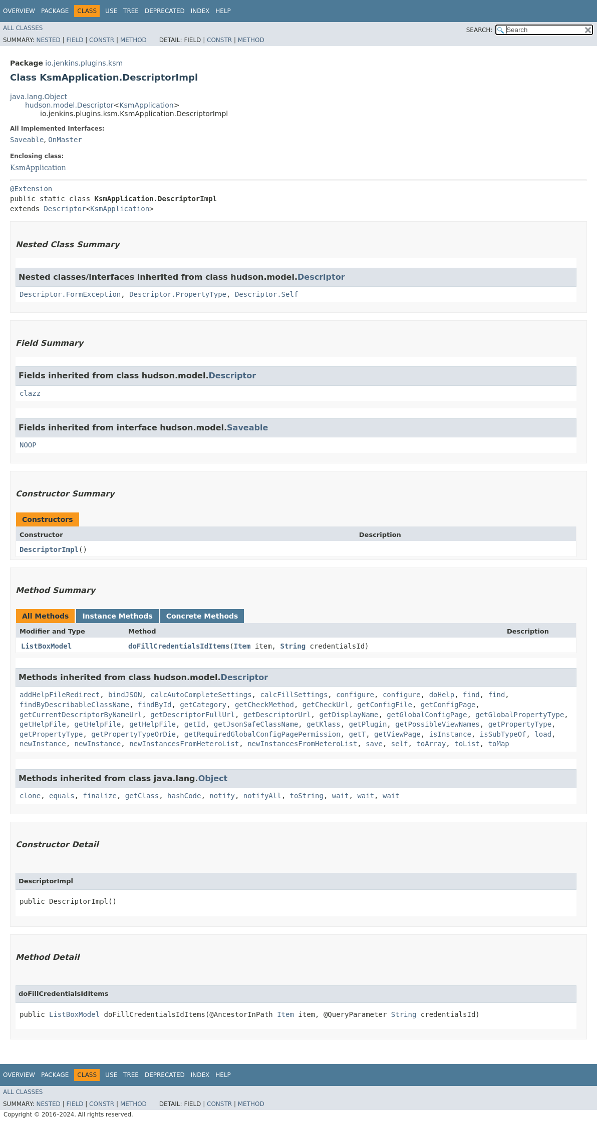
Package (55, 11)
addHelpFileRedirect (60, 695)
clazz (30, 393)
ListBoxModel (46, 646)
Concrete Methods (202, 616)
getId (194, 724)
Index (200, 11)
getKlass (323, 724)
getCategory (203, 705)
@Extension (31, 189)
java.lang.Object (38, 97)
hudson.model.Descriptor (69, 105)
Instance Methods (117, 616)
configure (355, 695)
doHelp (442, 695)
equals (62, 796)
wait (340, 796)
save (374, 744)
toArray (431, 744)
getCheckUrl (326, 705)
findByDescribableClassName (74, 705)
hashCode (184, 796)
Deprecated (165, 11)
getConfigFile (384, 705)
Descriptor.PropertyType (177, 294)
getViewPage (397, 734)
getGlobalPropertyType (519, 715)
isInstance (450, 734)
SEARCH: (479, 30)
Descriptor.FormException (70, 294)
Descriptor (65, 209)
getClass (142, 796)
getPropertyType (519, 724)
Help (223, 11)
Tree (131, 11)
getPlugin (368, 724)
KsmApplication (146, 105)
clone (30, 796)
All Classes (23, 28)
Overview (19, 11)
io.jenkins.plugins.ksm (84, 63)
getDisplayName (348, 715)
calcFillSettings (294, 695)
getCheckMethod (264, 705)
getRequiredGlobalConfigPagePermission (262, 734)
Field (74, 40)
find (471, 695)
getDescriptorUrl (277, 715)
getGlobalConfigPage (427, 715)
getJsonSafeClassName (256, 724)
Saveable (27, 140)
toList (467, 744)
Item (242, 646)
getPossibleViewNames (437, 724)
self (399, 744)
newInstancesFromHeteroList (184, 744)
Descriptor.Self (266, 294)
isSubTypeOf (503, 734)
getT (357, 734)
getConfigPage (448, 705)
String (293, 646)
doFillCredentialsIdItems (178, 646)
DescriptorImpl (49, 549)
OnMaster (65, 140)
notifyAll (262, 796)
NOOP (28, 445)
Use (111, 11)
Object (213, 778)
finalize (99, 796)
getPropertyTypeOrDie (133, 734)
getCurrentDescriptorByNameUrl (81, 715)
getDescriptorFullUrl (192, 715)
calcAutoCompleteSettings (200, 695)
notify (222, 796)
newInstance (43, 744)
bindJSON (125, 695)
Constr (101, 40)
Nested (48, 40)
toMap (498, 744)
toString (307, 796)
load (542, 734)
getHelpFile (43, 724)
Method (133, 40)
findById (154, 705)
